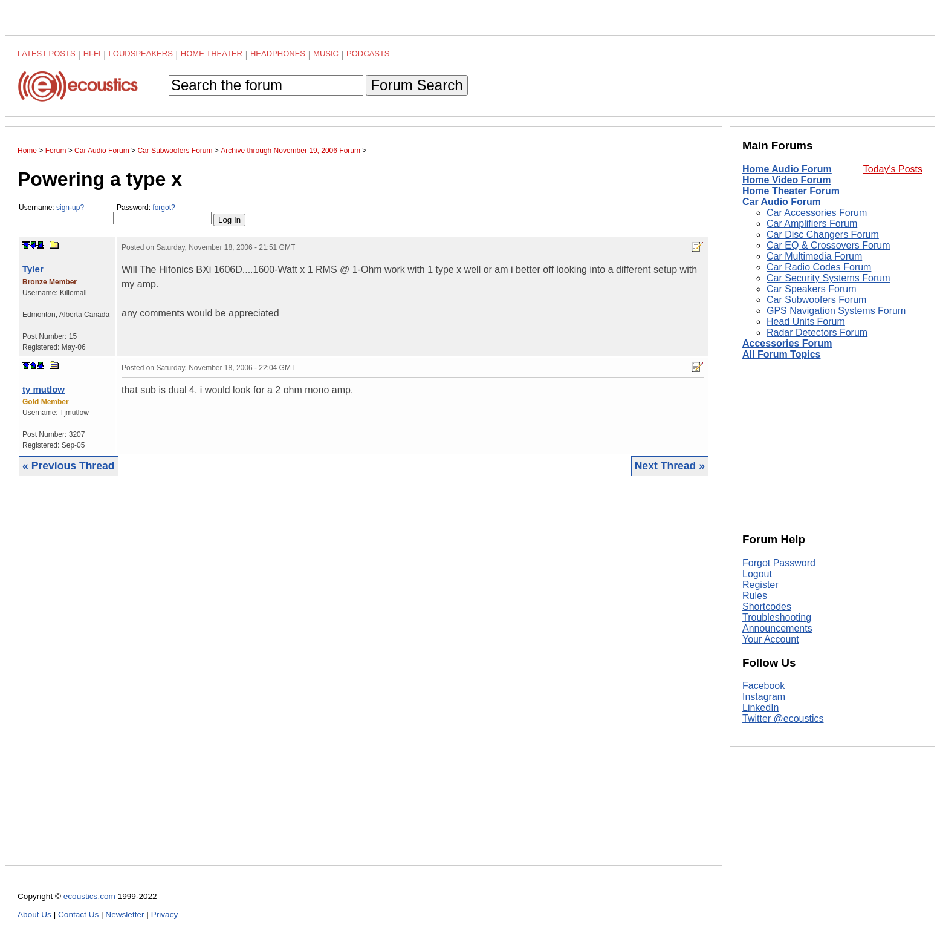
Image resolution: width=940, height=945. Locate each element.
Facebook (763, 686)
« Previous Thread (68, 466)
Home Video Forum (786, 180)
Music (326, 53)
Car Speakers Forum (812, 289)
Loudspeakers (141, 53)
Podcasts (368, 53)
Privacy (164, 914)
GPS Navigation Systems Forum (836, 311)
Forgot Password (778, 563)
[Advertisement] (364, 680)
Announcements (777, 628)
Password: (164, 213)
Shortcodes (766, 606)
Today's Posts (892, 169)
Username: (66, 213)
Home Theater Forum (791, 191)
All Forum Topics (781, 354)
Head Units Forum (806, 321)
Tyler (33, 269)
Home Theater (211, 53)
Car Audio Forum (781, 202)
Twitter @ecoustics (783, 718)
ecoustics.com (89, 896)
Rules (754, 595)
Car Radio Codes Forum (819, 267)
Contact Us (78, 914)
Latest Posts (47, 53)
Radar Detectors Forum (817, 332)
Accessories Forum (787, 343)
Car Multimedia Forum (814, 256)
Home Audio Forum (787, 169)
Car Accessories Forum (817, 213)
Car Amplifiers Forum (812, 223)
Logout (757, 574)
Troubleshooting (776, 617)
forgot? (163, 207)
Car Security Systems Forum (828, 278)
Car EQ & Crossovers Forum (828, 245)
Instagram (763, 697)
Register (760, 585)
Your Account (770, 639)
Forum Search (416, 85)
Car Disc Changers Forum (823, 234)
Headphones (277, 53)
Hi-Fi (92, 53)
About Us (34, 914)
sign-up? (70, 207)
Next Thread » (670, 466)
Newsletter (124, 914)
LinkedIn (760, 707)
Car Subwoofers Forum (816, 300)
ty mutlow (43, 389)
